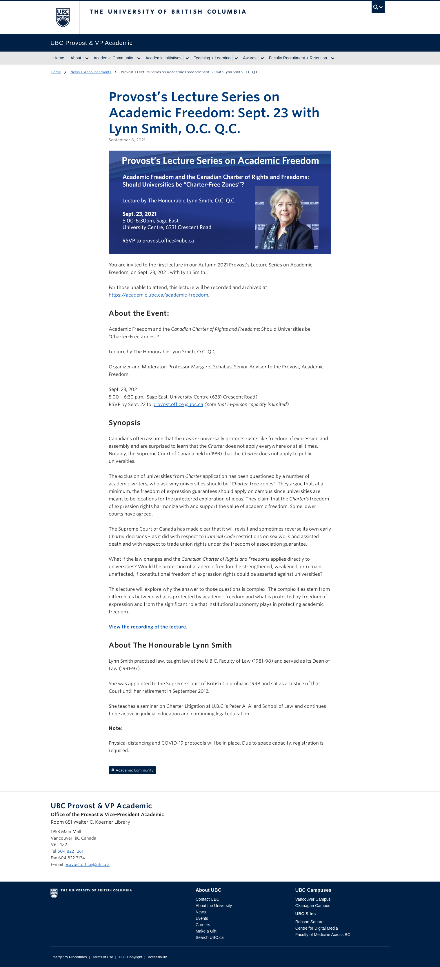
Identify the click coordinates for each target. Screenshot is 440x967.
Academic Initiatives (163, 58)
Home (58, 58)
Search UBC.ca (209, 937)
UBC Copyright (130, 957)
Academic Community (113, 58)
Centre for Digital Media (316, 928)
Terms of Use (102, 957)
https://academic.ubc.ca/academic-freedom (158, 295)
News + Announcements (90, 72)
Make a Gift (206, 931)
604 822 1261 (70, 851)
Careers (203, 924)
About (75, 58)
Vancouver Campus (313, 899)
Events (202, 918)
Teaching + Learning (212, 58)
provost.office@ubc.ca (177, 404)
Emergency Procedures (68, 957)
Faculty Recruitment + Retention (298, 58)
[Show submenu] (86, 58)
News (201, 912)
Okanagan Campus (312, 905)
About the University (214, 905)
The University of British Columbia (62, 17)
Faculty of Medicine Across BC (322, 934)
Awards (249, 58)
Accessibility (157, 957)
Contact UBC (207, 899)
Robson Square (309, 922)
